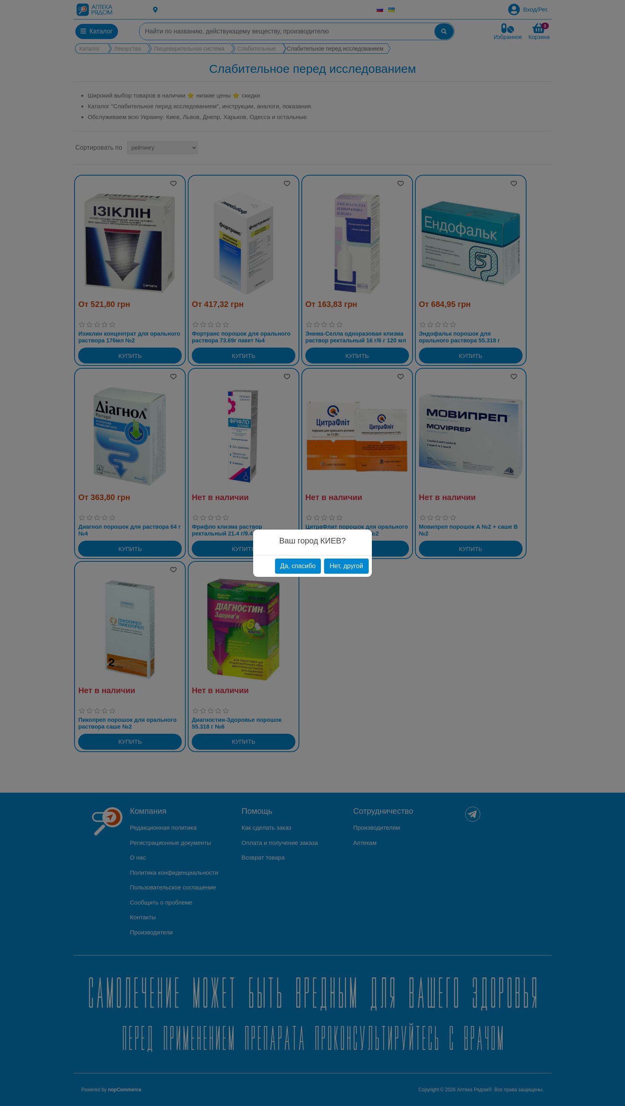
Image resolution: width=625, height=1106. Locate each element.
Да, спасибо (298, 566)
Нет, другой (346, 566)
